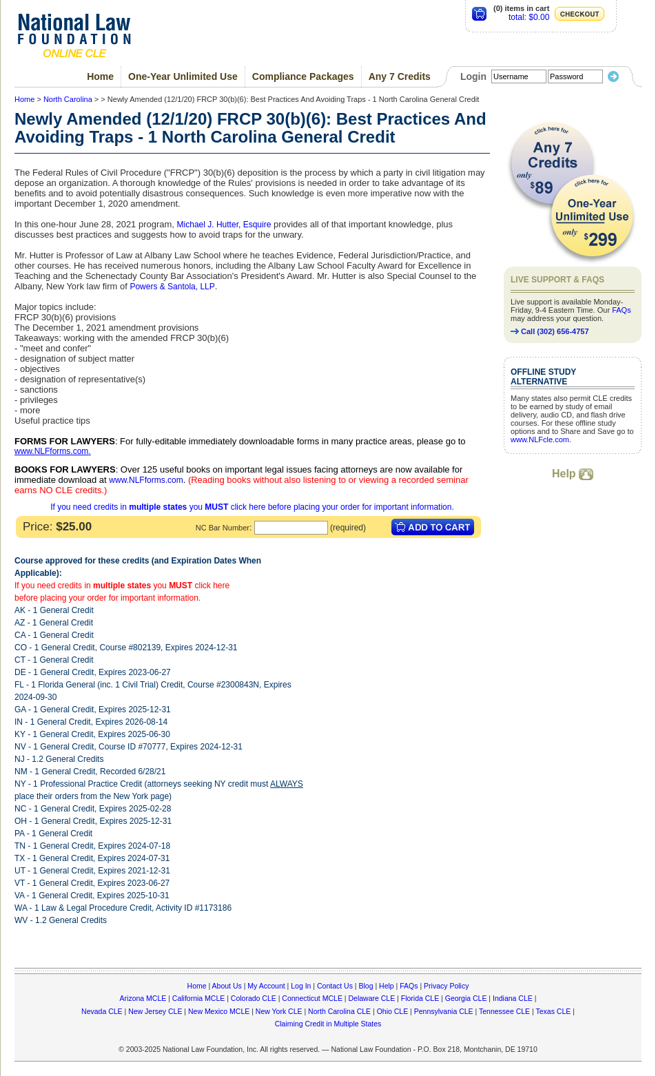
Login (473, 76)
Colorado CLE (253, 998)
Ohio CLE (393, 1011)
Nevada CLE (102, 1011)
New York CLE (279, 1011)
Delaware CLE (371, 998)
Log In (301, 986)
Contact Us (335, 986)
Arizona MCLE (143, 998)
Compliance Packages (303, 76)
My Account (266, 986)
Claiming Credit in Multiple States (328, 1024)
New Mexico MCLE (218, 1011)
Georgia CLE (466, 998)
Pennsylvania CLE (443, 1011)
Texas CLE (553, 1011)
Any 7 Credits (400, 76)
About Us (227, 986)
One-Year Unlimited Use (183, 76)
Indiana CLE (513, 998)
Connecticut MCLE (312, 998)
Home (100, 76)
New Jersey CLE (155, 1011)
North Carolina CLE (339, 1011)
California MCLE (198, 998)
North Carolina (67, 99)
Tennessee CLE (504, 1011)
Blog (365, 986)
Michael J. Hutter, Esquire (224, 224)
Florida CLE (420, 998)
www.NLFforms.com (51, 451)
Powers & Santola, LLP (172, 286)
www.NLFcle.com (540, 439)
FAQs (621, 310)
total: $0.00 (529, 17)
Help (572, 473)
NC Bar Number (222, 528)
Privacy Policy (446, 986)
